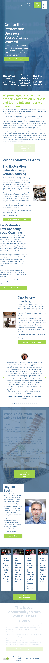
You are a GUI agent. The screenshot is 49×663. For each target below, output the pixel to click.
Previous (3, 377)
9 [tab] (28, 404)
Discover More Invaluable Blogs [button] (24, 597)
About (14, 5)
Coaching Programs (29, 4)
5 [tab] (20, 404)
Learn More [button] (13, 537)
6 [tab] (22, 404)
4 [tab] (18, 404)
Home (5, 5)
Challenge (19, 5)
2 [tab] (14, 404)
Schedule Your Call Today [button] (17, 220)
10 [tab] (30, 404)
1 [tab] (12, 404)
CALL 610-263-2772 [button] (44, 5)
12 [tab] (34, 404)
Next (45, 377)
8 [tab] (26, 404)
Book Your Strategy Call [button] (17, 59)
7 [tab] (24, 404)
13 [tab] (36, 404)
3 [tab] (16, 404)
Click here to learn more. (10, 215)
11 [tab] (32, 404)
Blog (9, 5)
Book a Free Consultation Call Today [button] (24, 475)
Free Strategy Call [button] (37, 5)
